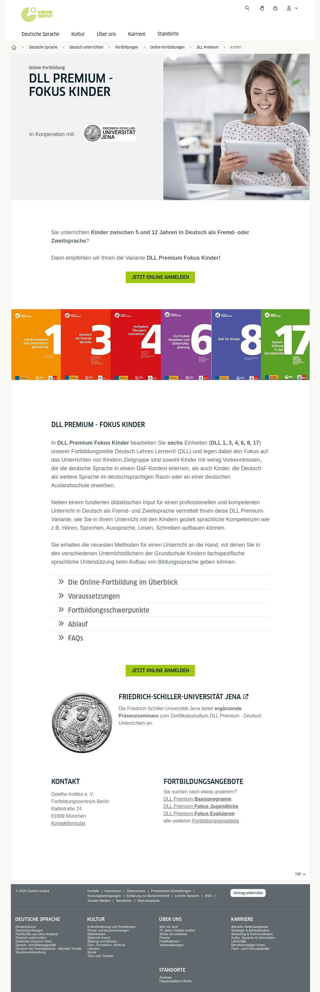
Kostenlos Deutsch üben (33, 941)
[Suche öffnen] (247, 8)
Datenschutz (136, 891)
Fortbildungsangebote (215, 820)
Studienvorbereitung (30, 952)
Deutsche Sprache (40, 34)
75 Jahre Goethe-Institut (177, 930)
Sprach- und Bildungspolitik (35, 945)
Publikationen (169, 941)
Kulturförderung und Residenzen (111, 927)
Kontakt (93, 891)
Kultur (78, 34)
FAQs (75, 638)
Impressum (113, 891)
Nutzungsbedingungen (104, 896)
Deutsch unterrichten (30, 937)
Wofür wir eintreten (173, 934)
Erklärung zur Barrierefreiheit (148, 896)
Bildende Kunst (98, 937)
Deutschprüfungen (29, 930)
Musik (91, 952)
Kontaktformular (68, 823)
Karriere (136, 34)
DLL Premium (197, 799)
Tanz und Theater (100, 956)
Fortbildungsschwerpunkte (108, 610)
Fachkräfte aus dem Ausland (36, 934)
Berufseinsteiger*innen (248, 945)
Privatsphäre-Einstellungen (171, 891)
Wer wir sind (168, 927)
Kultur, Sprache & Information (253, 937)
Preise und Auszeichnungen (108, 930)
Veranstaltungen (171, 945)
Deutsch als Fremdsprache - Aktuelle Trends (48, 948)
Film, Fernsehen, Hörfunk (106, 945)
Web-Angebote (149, 900)
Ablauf (78, 624)
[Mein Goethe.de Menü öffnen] (292, 8)
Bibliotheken (96, 934)
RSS (208, 896)
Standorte (172, 970)
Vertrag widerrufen (248, 893)
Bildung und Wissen (102, 941)
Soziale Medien (98, 900)
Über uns (106, 34)
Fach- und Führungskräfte (250, 948)
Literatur (93, 948)
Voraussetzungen (94, 596)
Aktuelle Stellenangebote (249, 927)
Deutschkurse (25, 927)
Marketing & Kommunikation (252, 934)
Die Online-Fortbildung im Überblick (123, 582)
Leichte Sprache (187, 896)
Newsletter (124, 900)
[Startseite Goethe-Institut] (37, 14)
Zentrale (165, 977)
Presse (164, 937)
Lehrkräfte (239, 941)
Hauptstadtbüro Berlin (175, 981)
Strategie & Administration (250, 930)
